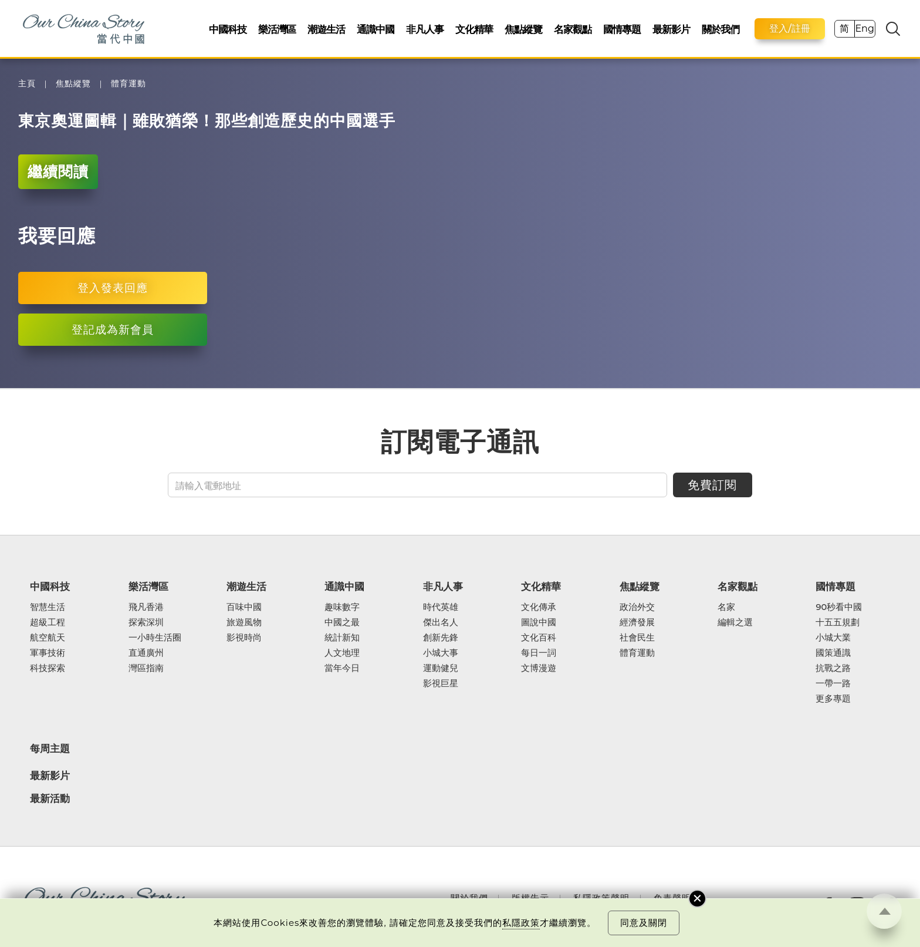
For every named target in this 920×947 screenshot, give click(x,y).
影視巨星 (440, 683)
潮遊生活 (326, 29)
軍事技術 (47, 653)
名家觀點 (572, 29)
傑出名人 (440, 622)
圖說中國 (538, 622)
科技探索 (47, 668)
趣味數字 (342, 607)
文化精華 (474, 29)
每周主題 (50, 748)
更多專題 (833, 698)
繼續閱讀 (58, 171)
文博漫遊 (538, 668)
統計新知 (342, 637)
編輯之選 (735, 622)
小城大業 (833, 637)
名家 (726, 607)
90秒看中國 (839, 607)
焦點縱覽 (523, 29)
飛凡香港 (146, 607)
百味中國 (244, 607)
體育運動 (128, 83)
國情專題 (622, 29)
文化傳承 (538, 607)
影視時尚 (244, 637)
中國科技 (227, 29)
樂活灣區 (277, 29)
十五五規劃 (838, 622)
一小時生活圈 (154, 637)
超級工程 (47, 622)
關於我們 (720, 29)
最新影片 (671, 29)
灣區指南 (146, 668)
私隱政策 (521, 922)
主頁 (27, 83)
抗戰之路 (833, 668)
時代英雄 (440, 607)
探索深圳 (146, 622)
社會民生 (637, 637)
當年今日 (342, 668)
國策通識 (833, 653)
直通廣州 (146, 653)
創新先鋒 (440, 637)
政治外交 (637, 607)
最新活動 (50, 798)
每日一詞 (538, 653)
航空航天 (47, 637)
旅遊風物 (244, 622)
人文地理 (342, 653)
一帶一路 (833, 683)
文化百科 (538, 637)
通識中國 (375, 29)
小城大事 (440, 653)
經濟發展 (637, 622)
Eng (864, 28)
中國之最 (342, 622)
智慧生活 (47, 607)
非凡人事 (425, 29)
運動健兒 (440, 668)
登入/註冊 (789, 28)
